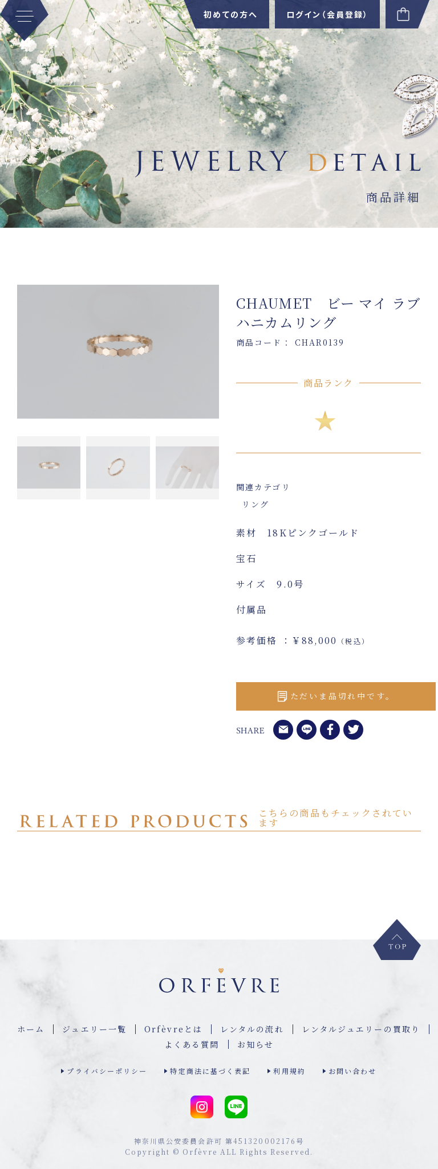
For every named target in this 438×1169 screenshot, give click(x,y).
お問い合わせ (352, 1071)
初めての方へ (231, 14)
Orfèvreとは (173, 1029)
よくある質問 (192, 1044)
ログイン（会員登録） (327, 14)
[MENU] (24, 20)
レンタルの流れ (252, 1029)
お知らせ (255, 1044)
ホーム (30, 1029)
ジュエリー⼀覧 (94, 1029)
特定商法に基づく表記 (210, 1071)
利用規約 (289, 1071)
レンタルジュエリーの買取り (361, 1029)
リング (255, 504)
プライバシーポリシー (107, 1071)
